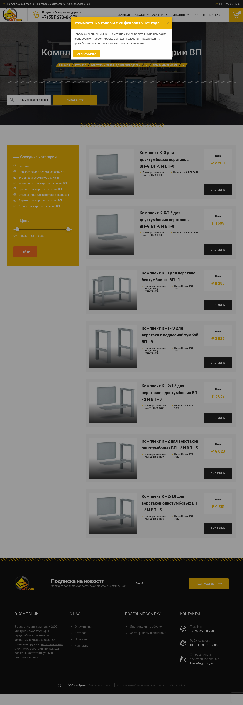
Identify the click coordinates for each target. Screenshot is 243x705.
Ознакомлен (87, 53)
